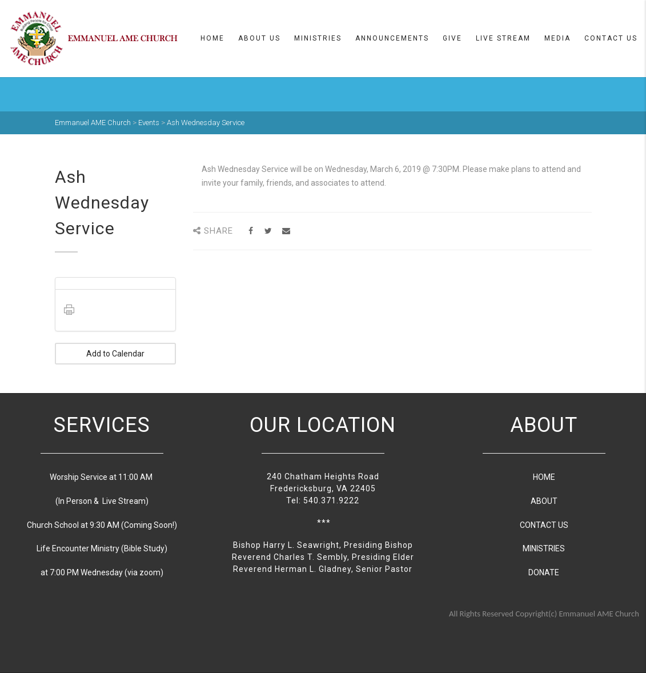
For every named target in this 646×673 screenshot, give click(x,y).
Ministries (318, 38)
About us (259, 38)
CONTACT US (544, 525)
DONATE (543, 572)
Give (452, 38)
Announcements (392, 38)
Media (557, 38)
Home (212, 38)
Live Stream (503, 38)
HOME (544, 477)
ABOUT (544, 501)
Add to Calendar (115, 353)
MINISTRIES (544, 548)
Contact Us (610, 38)
